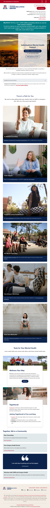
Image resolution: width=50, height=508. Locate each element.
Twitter (24, 490)
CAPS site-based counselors (10, 257)
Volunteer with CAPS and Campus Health (16, 472)
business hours (14, 179)
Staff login (45, 487)
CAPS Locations (42, 19)
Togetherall (11, 407)
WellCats (25, 381)
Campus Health (32, 487)
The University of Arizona (35, 506)
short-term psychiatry (14, 338)
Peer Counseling (8, 435)
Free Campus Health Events (12, 445)
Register (13, 417)
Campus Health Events (9, 450)
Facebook (31, 490)
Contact (41, 487)
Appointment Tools (40, 5)
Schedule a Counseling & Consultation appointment (15, 140)
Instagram (38, 490)
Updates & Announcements (10, 80)
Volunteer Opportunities (9, 477)
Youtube (45, 490)
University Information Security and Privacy (25, 504)
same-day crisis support (29, 179)
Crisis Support (41, 8)
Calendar (37, 487)
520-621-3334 (42, 17)
